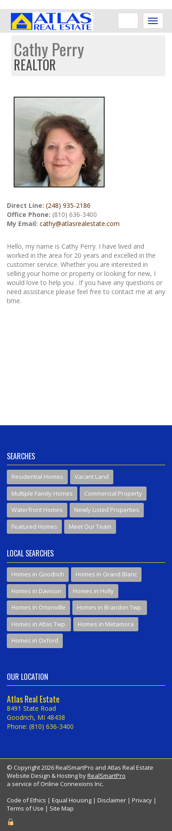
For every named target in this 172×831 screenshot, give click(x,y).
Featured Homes (34, 526)
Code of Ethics (26, 800)
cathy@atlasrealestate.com (80, 223)
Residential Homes (37, 476)
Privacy (142, 800)
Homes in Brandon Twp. (109, 607)
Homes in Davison (36, 591)
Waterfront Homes (37, 510)
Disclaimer (111, 800)
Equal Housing (71, 800)
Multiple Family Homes (42, 493)
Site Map (62, 808)
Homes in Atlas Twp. (38, 624)
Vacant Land (92, 476)
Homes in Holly (93, 591)
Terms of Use (25, 808)
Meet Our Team (90, 526)
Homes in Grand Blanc (106, 574)
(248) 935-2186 (68, 205)
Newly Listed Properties (106, 510)
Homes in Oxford (34, 640)
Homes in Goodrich (37, 574)
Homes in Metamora (106, 624)
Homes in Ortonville (38, 607)
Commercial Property (113, 493)
